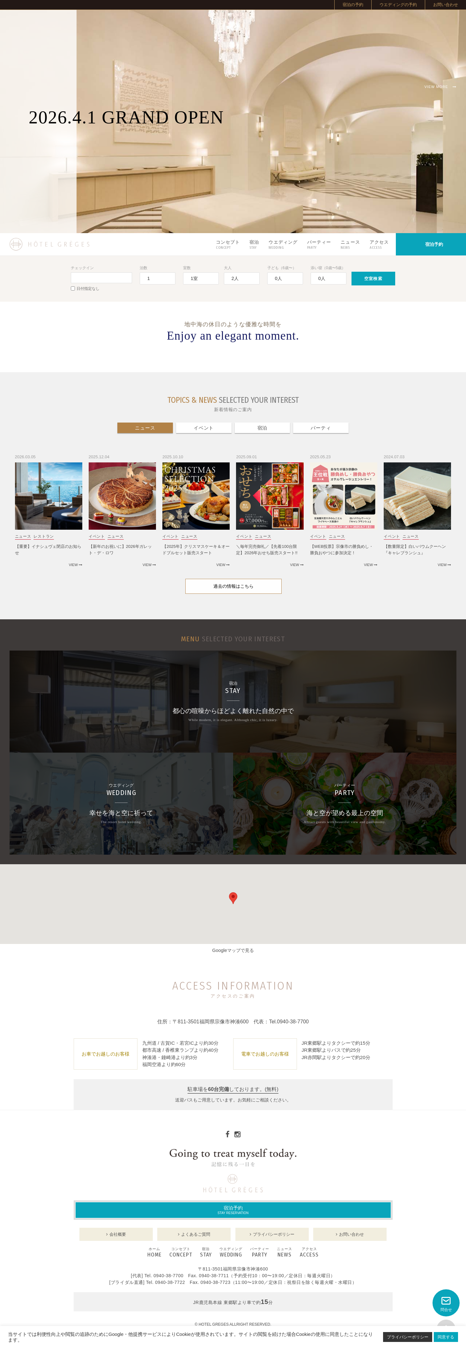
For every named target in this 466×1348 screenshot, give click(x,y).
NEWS (284, 1252)
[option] (233, 121)
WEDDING (230, 1252)
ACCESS (309, 1252)
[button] (233, 898)
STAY (206, 1252)
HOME (154, 1252)
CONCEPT (180, 1252)
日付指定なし (85, 288)
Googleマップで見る (233, 950)
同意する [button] (446, 1337)
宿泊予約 (233, 1210)
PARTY (259, 1252)
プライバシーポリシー (407, 1337)
